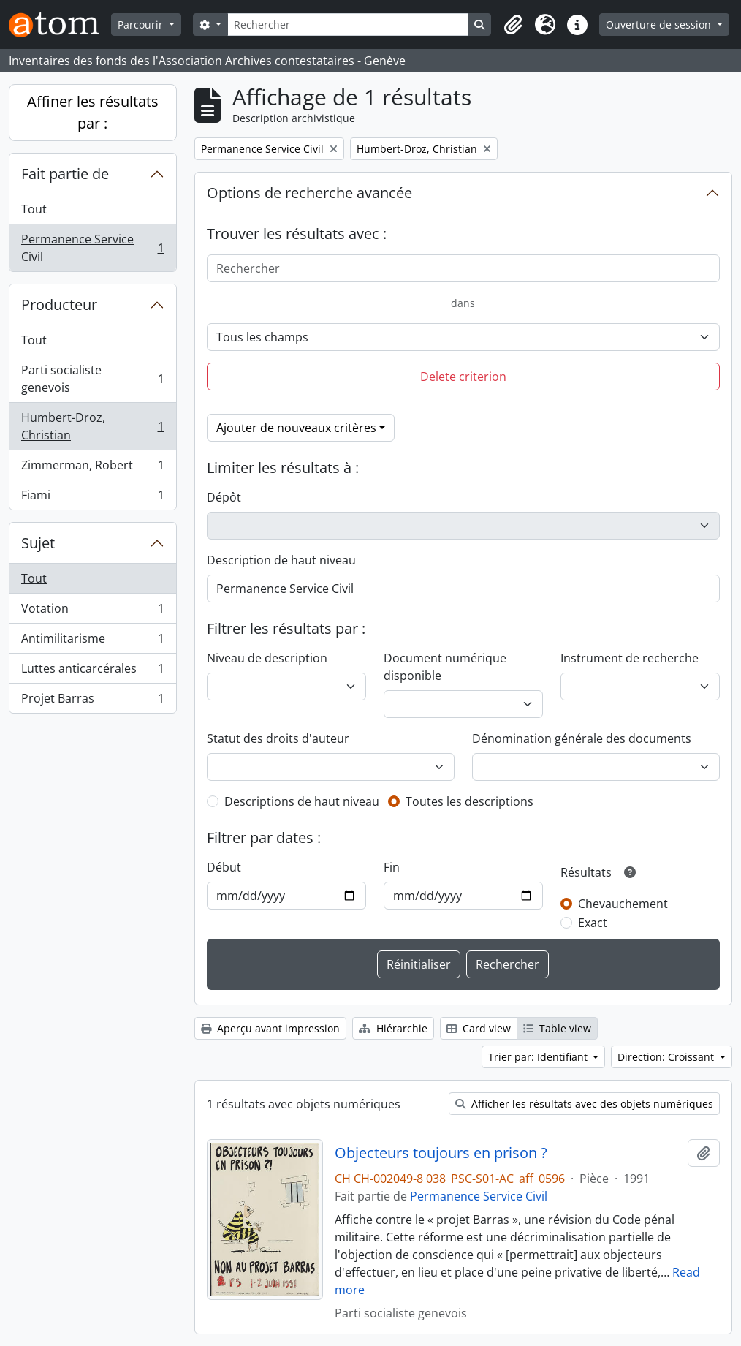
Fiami (92, 498)
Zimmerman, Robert (92, 468)
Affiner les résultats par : (93, 112)
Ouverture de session (660, 24)
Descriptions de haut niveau (301, 801)
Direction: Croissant (667, 1057)
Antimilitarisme (92, 641)
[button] (513, 25)
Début (224, 867)
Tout (34, 209)
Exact (592, 923)
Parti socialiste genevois (92, 379)
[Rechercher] (348, 24)
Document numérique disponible (445, 667)
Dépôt (224, 497)
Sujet (38, 543)
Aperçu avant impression (270, 1028)
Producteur (59, 304)
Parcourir (142, 24)
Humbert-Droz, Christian (92, 426)
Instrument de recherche (629, 658)
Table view (557, 1028)
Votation (92, 612)
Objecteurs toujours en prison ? (441, 1153)
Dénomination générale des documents (581, 738)
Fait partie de (65, 174)
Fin (392, 867)
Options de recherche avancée (309, 193)
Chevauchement (623, 904)
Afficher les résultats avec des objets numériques (584, 1104)
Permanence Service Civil (92, 248)
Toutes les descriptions (469, 801)
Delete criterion (463, 376)
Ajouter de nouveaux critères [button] (296, 428)
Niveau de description (267, 658)
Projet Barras (92, 701)
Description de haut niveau (281, 560)
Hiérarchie (393, 1028)
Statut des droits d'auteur (278, 738)
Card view (478, 1028)
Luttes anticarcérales (92, 671)
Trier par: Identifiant (539, 1057)
